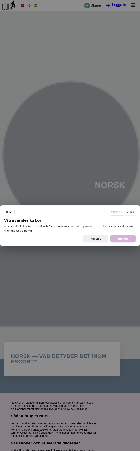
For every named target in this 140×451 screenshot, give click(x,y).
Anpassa (96, 238)
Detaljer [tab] (131, 211)
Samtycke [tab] (116, 211)
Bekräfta (123, 238)
